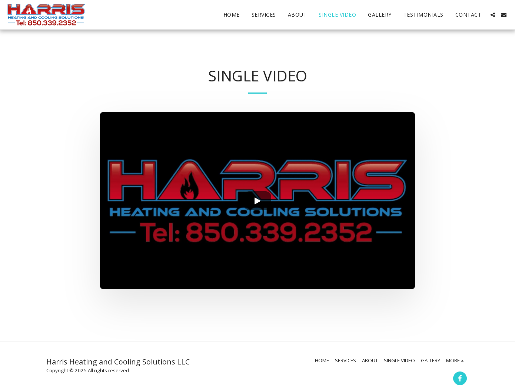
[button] (493, 14)
